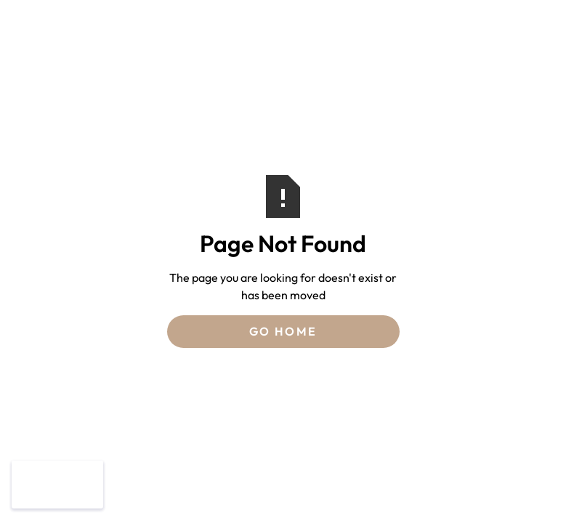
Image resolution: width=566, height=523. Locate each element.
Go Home (283, 331)
